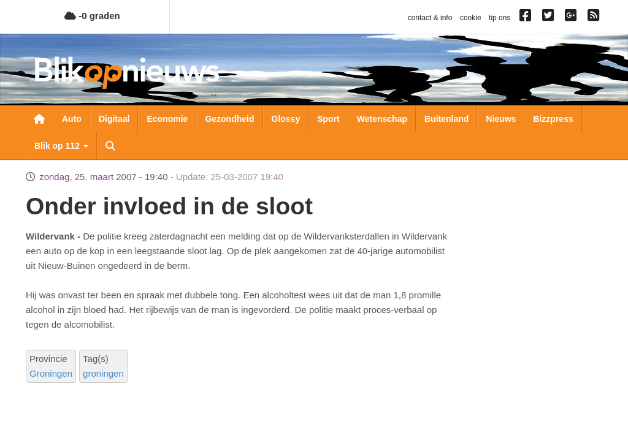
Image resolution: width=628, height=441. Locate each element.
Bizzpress (553, 119)
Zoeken (110, 145)
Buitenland (446, 119)
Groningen (50, 373)
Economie (167, 119)
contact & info (430, 17)
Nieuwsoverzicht (39, 118)
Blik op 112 (61, 146)
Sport (328, 119)
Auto (72, 119)
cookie (470, 17)
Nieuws (501, 119)
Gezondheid (229, 119)
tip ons (499, 17)
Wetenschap (382, 119)
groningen (103, 373)
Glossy (286, 119)
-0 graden (92, 15)
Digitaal (114, 119)
